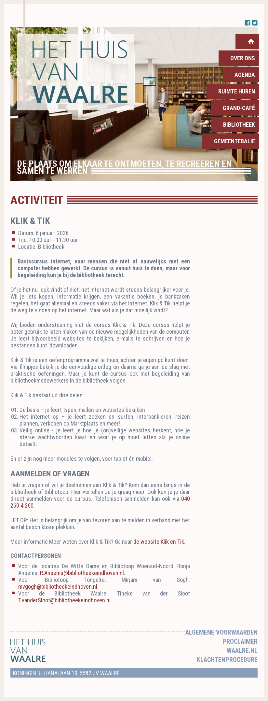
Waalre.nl (242, 650)
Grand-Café (239, 108)
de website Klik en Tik (158, 541)
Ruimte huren (236, 91)
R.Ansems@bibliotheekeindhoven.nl (82, 572)
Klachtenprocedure (227, 660)
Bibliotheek (239, 124)
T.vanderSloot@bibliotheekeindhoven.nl (64, 600)
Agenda (245, 74)
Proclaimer (240, 641)
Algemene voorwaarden (221, 632)
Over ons (242, 58)
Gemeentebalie (234, 141)
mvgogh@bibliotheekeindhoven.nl (57, 586)
